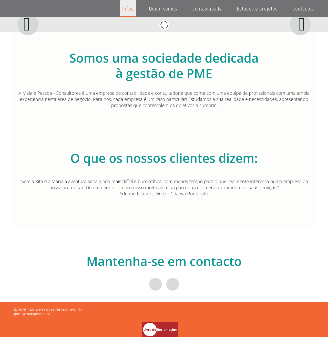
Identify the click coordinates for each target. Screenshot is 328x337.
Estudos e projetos (257, 8)
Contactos (303, 8)
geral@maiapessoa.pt (32, 313)
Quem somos (163, 8)
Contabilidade (207, 8)
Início (128, 8)
